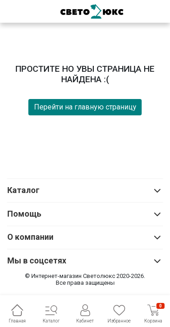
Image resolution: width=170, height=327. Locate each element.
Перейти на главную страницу (85, 107)
